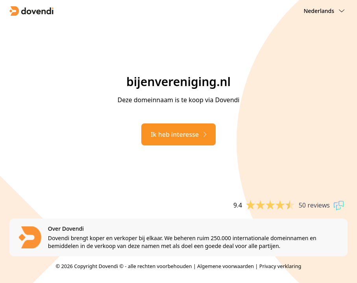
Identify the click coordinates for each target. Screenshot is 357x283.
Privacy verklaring (280, 266)
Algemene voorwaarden (225, 266)
